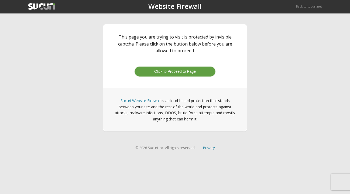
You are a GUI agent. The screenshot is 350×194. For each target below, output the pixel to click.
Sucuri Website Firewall (140, 100)
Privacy (209, 147)
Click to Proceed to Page (175, 71)
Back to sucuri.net (309, 6)
